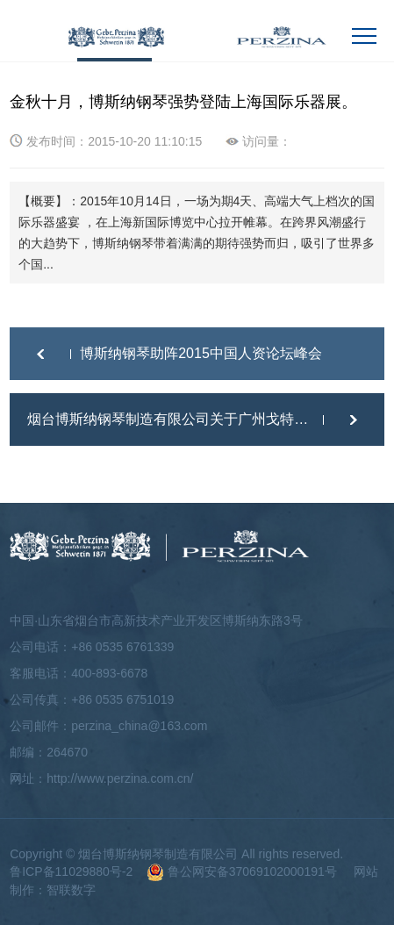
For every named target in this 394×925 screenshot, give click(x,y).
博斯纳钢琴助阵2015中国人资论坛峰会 (201, 353)
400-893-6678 (109, 673)
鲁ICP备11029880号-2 (71, 871)
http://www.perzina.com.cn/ (120, 778)
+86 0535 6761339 (122, 647)
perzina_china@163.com (139, 726)
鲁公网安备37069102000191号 (242, 871)
